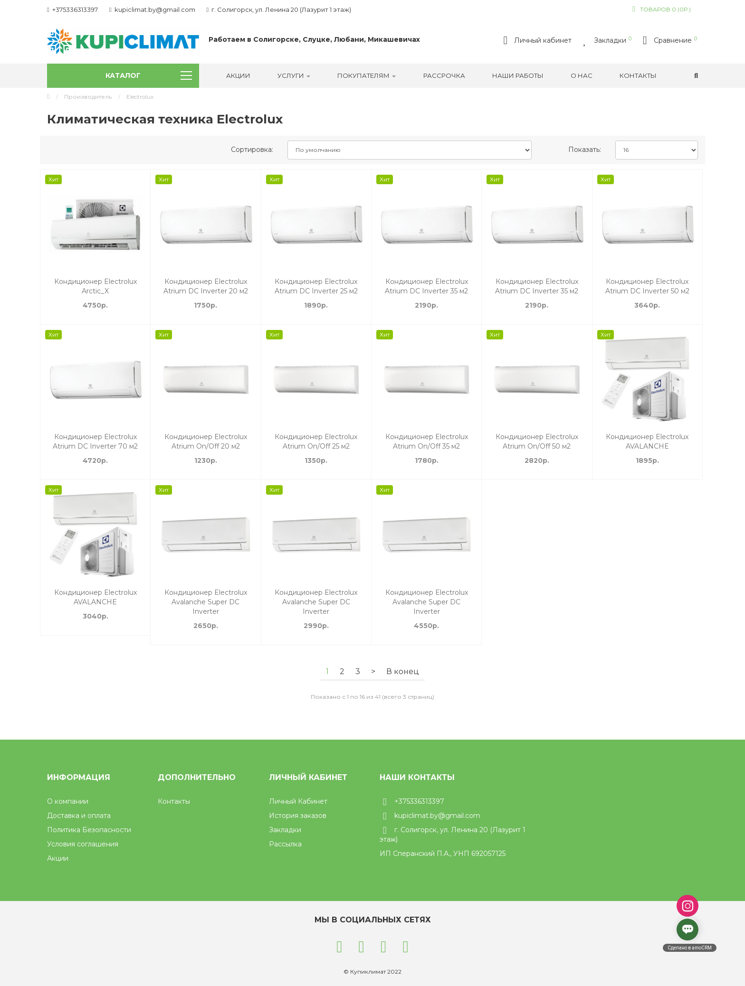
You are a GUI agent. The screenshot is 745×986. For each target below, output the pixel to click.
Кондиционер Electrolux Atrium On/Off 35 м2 (426, 441)
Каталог (148, 75)
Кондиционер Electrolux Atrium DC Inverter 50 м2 (647, 286)
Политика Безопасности (89, 830)
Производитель (88, 96)
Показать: (584, 149)
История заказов (297, 815)
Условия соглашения (82, 844)
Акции (238, 75)
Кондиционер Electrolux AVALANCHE (647, 441)
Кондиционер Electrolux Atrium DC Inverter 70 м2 (95, 441)
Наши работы (518, 75)
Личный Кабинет (298, 801)
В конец (402, 671)
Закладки (285, 830)
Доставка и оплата (79, 815)
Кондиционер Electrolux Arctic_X (95, 286)
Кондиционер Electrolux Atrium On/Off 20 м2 (205, 441)
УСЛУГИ (293, 75)
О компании (67, 801)
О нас (581, 75)
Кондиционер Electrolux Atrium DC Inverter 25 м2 (316, 286)
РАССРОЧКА (444, 75)
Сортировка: (252, 149)
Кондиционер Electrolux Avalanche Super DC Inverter (205, 602)
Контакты (638, 75)
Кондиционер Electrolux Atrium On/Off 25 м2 (316, 441)
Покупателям (366, 75)
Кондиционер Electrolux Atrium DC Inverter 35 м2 (426, 286)
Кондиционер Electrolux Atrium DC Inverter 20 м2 (205, 286)
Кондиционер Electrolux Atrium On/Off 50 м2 (537, 441)
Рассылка (285, 844)
